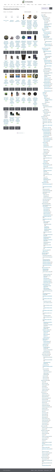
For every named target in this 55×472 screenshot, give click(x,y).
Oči (12, 4)
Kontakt (51, 470)
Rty (15, 4)
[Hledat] (50, 8)
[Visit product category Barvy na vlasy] (6, 18)
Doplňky (45, 4)
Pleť (22, 4)
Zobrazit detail (23, 33)
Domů (4, 6)
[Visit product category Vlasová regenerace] (17, 18)
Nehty (5, 4)
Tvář (9, 4)
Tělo (25, 4)
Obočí (18, 4)
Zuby (36, 4)
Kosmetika (17, 6)
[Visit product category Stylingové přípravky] (11, 18)
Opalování (40, 4)
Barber (49, 4)
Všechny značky (46, 470)
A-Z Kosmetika (29, 2)
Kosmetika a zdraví (12, 6)
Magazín (32, 470)
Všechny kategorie (40, 470)
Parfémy (29, 4)
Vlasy (32, 4)
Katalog (36, 470)
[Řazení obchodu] (31, 12)
